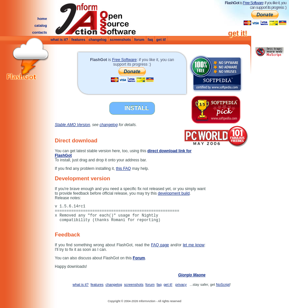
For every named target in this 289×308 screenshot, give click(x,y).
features (78, 39)
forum (139, 39)
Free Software (253, 3)
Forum (139, 258)
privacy (181, 284)
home (42, 19)
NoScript (223, 284)
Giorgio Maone (191, 275)
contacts (39, 32)
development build (174, 193)
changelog (98, 39)
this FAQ (123, 168)
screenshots (120, 39)
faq (150, 39)
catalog (40, 25)
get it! (161, 39)
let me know (194, 245)
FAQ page (160, 245)
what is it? (59, 39)
